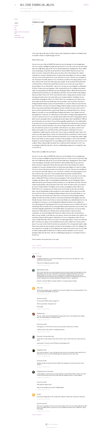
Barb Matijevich (41, 270)
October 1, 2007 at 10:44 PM (43, 356)
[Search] (86, 5)
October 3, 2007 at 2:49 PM (43, 389)
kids (15, 30)
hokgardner (40, 350)
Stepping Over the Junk (43, 371)
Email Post (38, 245)
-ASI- (56, 427)
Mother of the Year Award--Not (50, 247)
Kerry (38, 287)
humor (16, 25)
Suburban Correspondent (44, 336)
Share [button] (16, 19)
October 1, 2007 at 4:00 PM (43, 265)
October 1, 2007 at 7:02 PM (43, 319)
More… (71, 11)
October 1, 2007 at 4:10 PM (43, 294)
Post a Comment (36, 414)
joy (15, 27)
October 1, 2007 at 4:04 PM (43, 283)
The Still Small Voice (39, 11)
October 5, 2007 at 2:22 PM (43, 411)
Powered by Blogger (51, 424)
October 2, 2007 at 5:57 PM (43, 377)
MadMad (39, 313)
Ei (37, 394)
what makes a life (19, 37)
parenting (17, 35)
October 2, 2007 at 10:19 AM (43, 366)
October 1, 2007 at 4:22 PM (43, 309)
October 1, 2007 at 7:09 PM (43, 331)
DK (38, 256)
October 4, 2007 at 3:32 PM (43, 399)
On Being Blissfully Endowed (57, 11)
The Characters (25, 11)
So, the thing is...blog (37, 5)
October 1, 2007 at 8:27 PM (43, 345)
